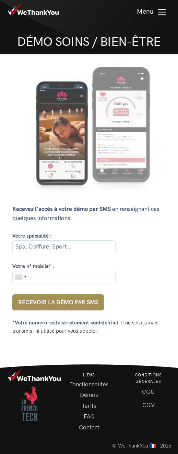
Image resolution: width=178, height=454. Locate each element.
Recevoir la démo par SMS (58, 302)
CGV (148, 405)
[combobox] (20, 277)
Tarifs (89, 405)
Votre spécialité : (32, 236)
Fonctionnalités (89, 384)
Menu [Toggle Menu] (152, 12)
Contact (89, 427)
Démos (89, 394)
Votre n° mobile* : (33, 266)
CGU (148, 391)
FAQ (89, 416)
